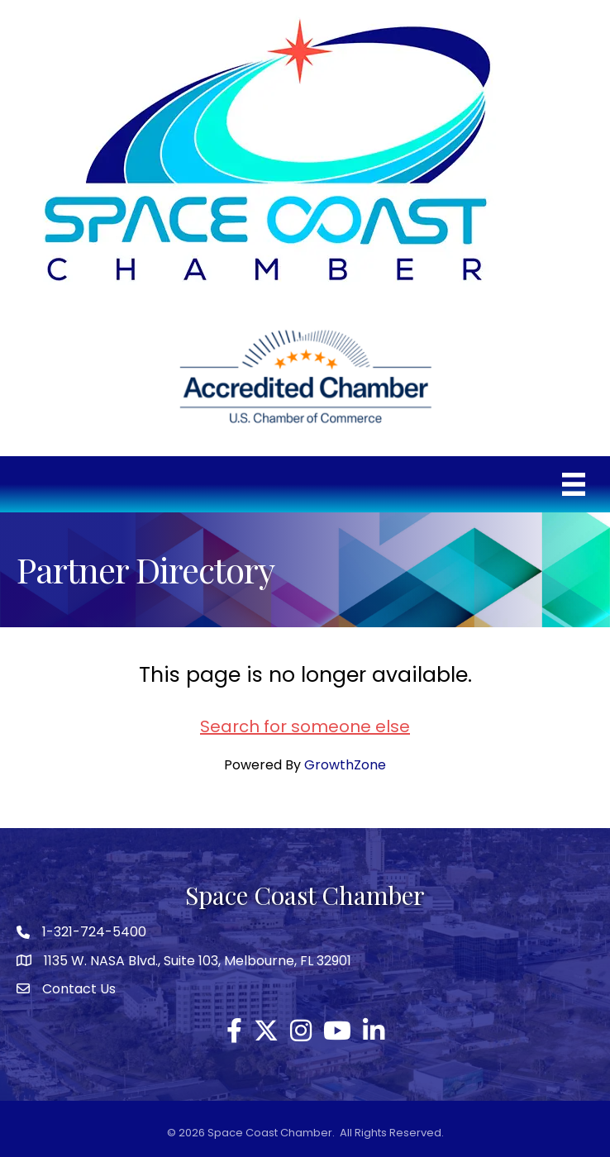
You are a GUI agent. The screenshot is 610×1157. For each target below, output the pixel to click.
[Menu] (574, 484)
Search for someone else (305, 726)
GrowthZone (345, 764)
